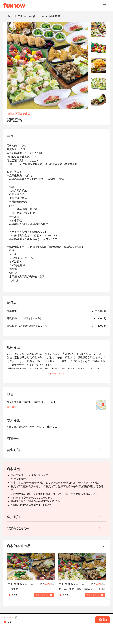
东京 (10, 16)
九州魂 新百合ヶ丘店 (31, 16)
